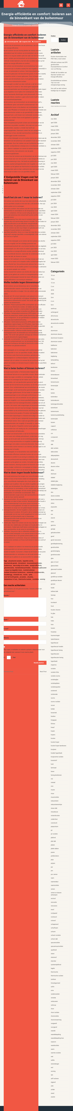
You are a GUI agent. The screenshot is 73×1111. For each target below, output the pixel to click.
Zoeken (53, 36)
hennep (53, 595)
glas (52, 558)
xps (52, 1075)
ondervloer (54, 819)
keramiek (54, 713)
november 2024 (56, 185)
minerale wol (17, 575)
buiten (53, 393)
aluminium (54, 330)
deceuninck (54, 459)
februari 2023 (55, 262)
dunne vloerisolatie (57, 499)
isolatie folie (55, 672)
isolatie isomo (55, 676)
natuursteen (54, 801)
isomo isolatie (55, 701)
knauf (52, 727)
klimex (53, 724)
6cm (52, 305)
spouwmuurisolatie (57, 946)
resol (52, 909)
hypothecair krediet (57, 646)
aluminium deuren (56, 334)
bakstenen (54, 352)
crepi (52, 441)
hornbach (54, 602)
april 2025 (54, 167)
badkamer (54, 345)
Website (6, 638)
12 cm (53, 283)
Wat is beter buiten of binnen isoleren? (16, 190)
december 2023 (56, 225)
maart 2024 (54, 214)
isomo (53, 698)
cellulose (54, 430)
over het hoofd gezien (11, 577)
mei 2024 (54, 207)
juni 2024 (54, 203)
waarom (53, 1042)
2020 (52, 294)
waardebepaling (56, 1034)
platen (53, 845)
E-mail (6, 629)
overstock (54, 823)
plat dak (53, 841)
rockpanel (54, 913)
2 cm (52, 286)
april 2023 (54, 255)
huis (52, 624)
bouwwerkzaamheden (34, 563)
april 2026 (54, 122)
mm (52, 786)
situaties (30, 577)
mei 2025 (54, 163)
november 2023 (56, 229)
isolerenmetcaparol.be (31, 23)
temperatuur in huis (10, 579)
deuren (53, 463)
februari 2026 (55, 130)
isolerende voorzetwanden (35, 572)
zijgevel (53, 1082)
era (52, 514)
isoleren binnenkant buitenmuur (14, 572)
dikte (52, 470)
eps (52, 510)
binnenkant (43, 23)
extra (52, 521)
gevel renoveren (56, 540)
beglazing (54, 356)
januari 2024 (55, 222)
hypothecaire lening (57, 657)
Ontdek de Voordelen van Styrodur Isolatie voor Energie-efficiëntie (59, 75)
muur (52, 793)
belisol (53, 363)
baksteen (54, 349)
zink (52, 1086)
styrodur (53, 961)
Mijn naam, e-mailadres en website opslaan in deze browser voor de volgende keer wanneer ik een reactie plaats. (24, 651)
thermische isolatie (24, 579)
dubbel (53, 477)
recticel (53, 898)
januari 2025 (55, 178)
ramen (53, 889)
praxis (53, 852)
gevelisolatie (55, 547)
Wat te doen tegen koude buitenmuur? (16, 193)
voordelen (35, 579)
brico (52, 389)
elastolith (54, 507)
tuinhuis (53, 979)
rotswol (53, 920)
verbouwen (54, 1001)
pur (52, 867)
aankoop (53, 308)
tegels (53, 968)
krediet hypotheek (56, 753)
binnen (53, 371)
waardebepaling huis (57, 1038)
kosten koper (55, 742)
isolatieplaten (55, 683)
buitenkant (54, 408)
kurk (52, 764)
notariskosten (55, 815)
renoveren (54, 906)
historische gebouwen (39, 568)
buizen (53, 422)
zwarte (53, 1097)
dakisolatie (54, 452)
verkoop (53, 1005)
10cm (52, 279)
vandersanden (55, 994)
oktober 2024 (55, 189)
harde (52, 588)
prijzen (53, 863)
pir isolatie (54, 834)
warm (52, 1049)
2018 (52, 290)
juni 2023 (54, 247)
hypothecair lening (56, 650)
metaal (53, 782)
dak (52, 444)
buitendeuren (55, 400)
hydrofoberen (55, 639)
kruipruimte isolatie (57, 757)
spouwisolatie (55, 942)
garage (53, 529)
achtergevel (54, 312)
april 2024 (54, 211)
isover (53, 705)
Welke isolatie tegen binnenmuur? (14, 188)
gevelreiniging (55, 551)
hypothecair (54, 643)
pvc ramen (54, 874)
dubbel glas (54, 481)
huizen (53, 628)
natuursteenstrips (56, 804)
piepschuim (54, 826)
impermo (54, 665)
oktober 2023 (55, 233)
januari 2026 (55, 133)
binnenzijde (54, 385)
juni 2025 (54, 159)
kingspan (54, 720)
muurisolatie (55, 797)
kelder (53, 709)
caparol (53, 426)
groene (53, 584)
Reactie (7, 595)
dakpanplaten (55, 455)
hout (52, 606)
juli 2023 (53, 244)
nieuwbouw (54, 812)
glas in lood (54, 562)
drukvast (53, 474)
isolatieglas (54, 679)
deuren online (55, 466)
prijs (52, 859)
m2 (52, 779)
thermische (54, 972)
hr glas (53, 613)
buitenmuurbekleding (57, 415)
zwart (52, 1093)
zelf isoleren (55, 1078)
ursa (52, 990)
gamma (53, 525)
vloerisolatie (55, 1016)
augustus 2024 (55, 196)
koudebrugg (8, 575)
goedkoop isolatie (56, 577)
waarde (53, 1031)
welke (53, 1060)
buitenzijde (54, 419)
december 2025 (56, 137)
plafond (53, 837)
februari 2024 (55, 218)
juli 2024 (53, 200)
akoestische (55, 319)
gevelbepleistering (56, 544)
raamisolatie (55, 885)
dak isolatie (54, 448)
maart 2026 (54, 126)
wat (52, 1056)
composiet (54, 437)
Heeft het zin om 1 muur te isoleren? (15, 186)
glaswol (53, 573)
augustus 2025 (55, 152)
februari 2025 (55, 174)
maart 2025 (54, 170)
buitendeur (54, 397)
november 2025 (56, 141)
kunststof (54, 760)
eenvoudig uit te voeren (21, 565)
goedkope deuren (56, 580)
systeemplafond (56, 964)
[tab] (61, 5)
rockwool (54, 917)
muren (25, 575)
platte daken (55, 848)
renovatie (54, 902)
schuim (53, 931)
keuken (53, 716)
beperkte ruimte (28, 561)
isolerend (54, 690)
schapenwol (54, 924)
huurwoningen (55, 635)
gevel (52, 536)
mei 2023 (54, 251)
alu (52, 327)
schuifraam (54, 928)
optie (30, 575)
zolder (53, 1089)
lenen (52, 771)
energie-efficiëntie (35, 565)
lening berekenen (56, 775)
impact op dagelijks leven (13, 570)
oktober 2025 (55, 145)
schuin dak (54, 939)
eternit (53, 518)
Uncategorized (55, 983)
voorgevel (54, 1027)
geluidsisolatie (9, 568)
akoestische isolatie (14, 561)
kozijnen (53, 749)
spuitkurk (54, 950)
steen (52, 953)
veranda (53, 998)
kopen (53, 731)
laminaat (53, 768)
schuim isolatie (56, 935)
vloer (52, 1009)
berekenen (54, 367)
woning (42, 579)
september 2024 (56, 192)
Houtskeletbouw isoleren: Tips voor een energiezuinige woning (59, 83)
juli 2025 (53, 156)
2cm (52, 297)
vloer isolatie (55, 1012)
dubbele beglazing (56, 485)
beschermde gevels (10, 563)
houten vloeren (55, 610)
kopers (53, 735)
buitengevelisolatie (57, 404)
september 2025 (56, 148)
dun (52, 492)
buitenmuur (8, 565)
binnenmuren (55, 382)
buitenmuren (55, 411)
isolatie (53, 668)
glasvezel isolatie (56, 569)
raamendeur (54, 882)
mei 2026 (54, 119)
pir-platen (23, 577)
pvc (52, 870)
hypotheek (54, 661)
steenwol (54, 957)
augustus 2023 (55, 240)
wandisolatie (55, 1045)
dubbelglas (54, 488)
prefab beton (55, 856)
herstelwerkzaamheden (23, 568)
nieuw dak (54, 808)
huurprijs (53, 632)
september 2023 (56, 236)
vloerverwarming (56, 1020)
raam (52, 878)
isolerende (54, 694)
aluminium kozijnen (57, 338)
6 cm (52, 301)
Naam (6, 619)
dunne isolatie (55, 496)
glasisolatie (54, 566)
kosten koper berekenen (58, 746)
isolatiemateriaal (28, 570)
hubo (52, 621)
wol (52, 1067)
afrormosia (54, 316)
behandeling (54, 360)
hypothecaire (55, 654)
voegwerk (54, 1023)
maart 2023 (54, 258)
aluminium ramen (56, 341)
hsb (52, 617)
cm (52, 433)
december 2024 (56, 181)
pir (51, 830)
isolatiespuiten (55, 687)
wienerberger (55, 1064)
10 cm (53, 275)
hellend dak (54, 591)
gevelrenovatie (55, 555)
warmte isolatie (56, 1053)
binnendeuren (55, 375)
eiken (52, 503)
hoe (52, 599)
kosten (53, 738)
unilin (52, 987)
